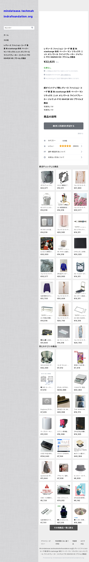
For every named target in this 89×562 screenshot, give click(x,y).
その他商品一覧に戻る (63, 528)
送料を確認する (66, 75)
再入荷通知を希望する (63, 126)
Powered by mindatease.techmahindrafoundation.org (63, 558)
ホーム (6, 35)
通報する (80, 133)
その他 (64, 141)
